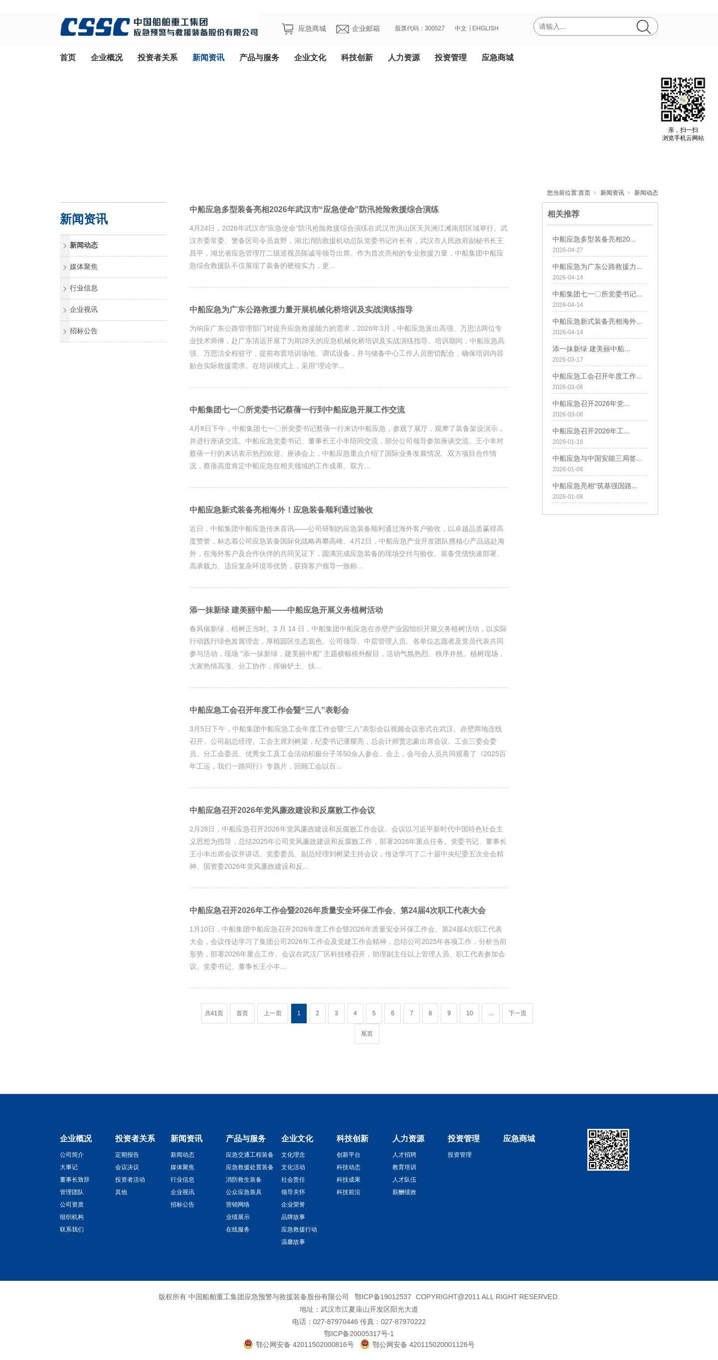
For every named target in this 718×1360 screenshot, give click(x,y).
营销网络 (238, 1204)
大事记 (69, 1167)
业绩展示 (238, 1217)
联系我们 (72, 1229)
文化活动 (293, 1167)
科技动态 (348, 1167)
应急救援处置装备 (250, 1167)
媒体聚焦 (84, 267)
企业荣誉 (293, 1204)
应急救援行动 (299, 1229)
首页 (68, 57)
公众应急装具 (244, 1192)
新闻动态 (646, 192)
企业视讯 (84, 309)
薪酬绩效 (404, 1192)
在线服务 (238, 1229)
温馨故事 (293, 1241)
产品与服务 (259, 57)
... (490, 1013)
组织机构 (72, 1217)
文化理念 (293, 1154)
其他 (121, 1192)
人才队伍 (404, 1179)
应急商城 (498, 57)
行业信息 (84, 288)
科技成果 (348, 1179)
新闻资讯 (208, 57)
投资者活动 (130, 1179)
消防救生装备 (244, 1179)
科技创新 (357, 57)
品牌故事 (293, 1217)
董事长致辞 (75, 1179)
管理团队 (72, 1192)
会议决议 (127, 1167)
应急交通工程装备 (250, 1154)
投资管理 (451, 57)
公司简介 (72, 1154)
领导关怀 (293, 1192)
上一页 (273, 1013)
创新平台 (348, 1154)
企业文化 (310, 57)
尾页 (367, 1033)
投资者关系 (158, 57)
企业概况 (107, 57)
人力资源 (404, 57)
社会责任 (293, 1179)
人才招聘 (404, 1154)
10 (469, 1013)
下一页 (518, 1013)
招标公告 (84, 331)
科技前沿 (348, 1192)
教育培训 (404, 1167)
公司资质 (72, 1204)
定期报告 (127, 1154)
